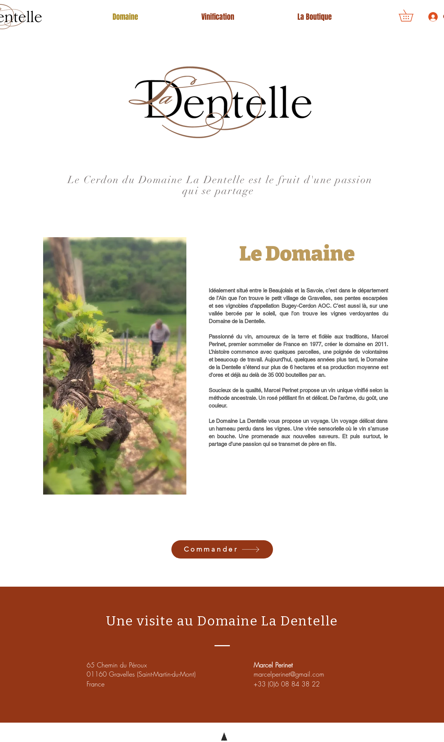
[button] (412, 16)
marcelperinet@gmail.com (289, 674)
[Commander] (222, 549)
